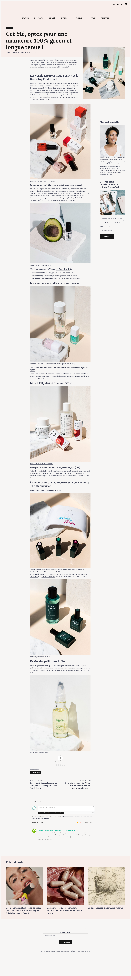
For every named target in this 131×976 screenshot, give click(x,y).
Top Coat (78, 587)
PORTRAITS (38, 31)
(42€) (59, 382)
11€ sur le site (63, 282)
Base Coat (68, 587)
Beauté (9, 41)
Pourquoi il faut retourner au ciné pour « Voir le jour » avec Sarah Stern (43, 799)
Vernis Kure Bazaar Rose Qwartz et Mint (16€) (60, 377)
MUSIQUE (78, 31)
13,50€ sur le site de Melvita (39, 766)
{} (60, 826)
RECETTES (105, 31)
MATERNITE (65, 31)
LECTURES (92, 31)
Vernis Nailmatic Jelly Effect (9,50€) (41, 477)
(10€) (60, 480)
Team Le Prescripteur (15, 65)
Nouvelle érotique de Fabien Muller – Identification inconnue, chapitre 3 (77, 799)
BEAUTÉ (52, 31)
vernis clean (72, 78)
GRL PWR (25, 31)
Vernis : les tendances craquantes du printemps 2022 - (57, 843)
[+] (63, 826)
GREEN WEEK (36, 786)
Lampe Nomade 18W (48, 590)
